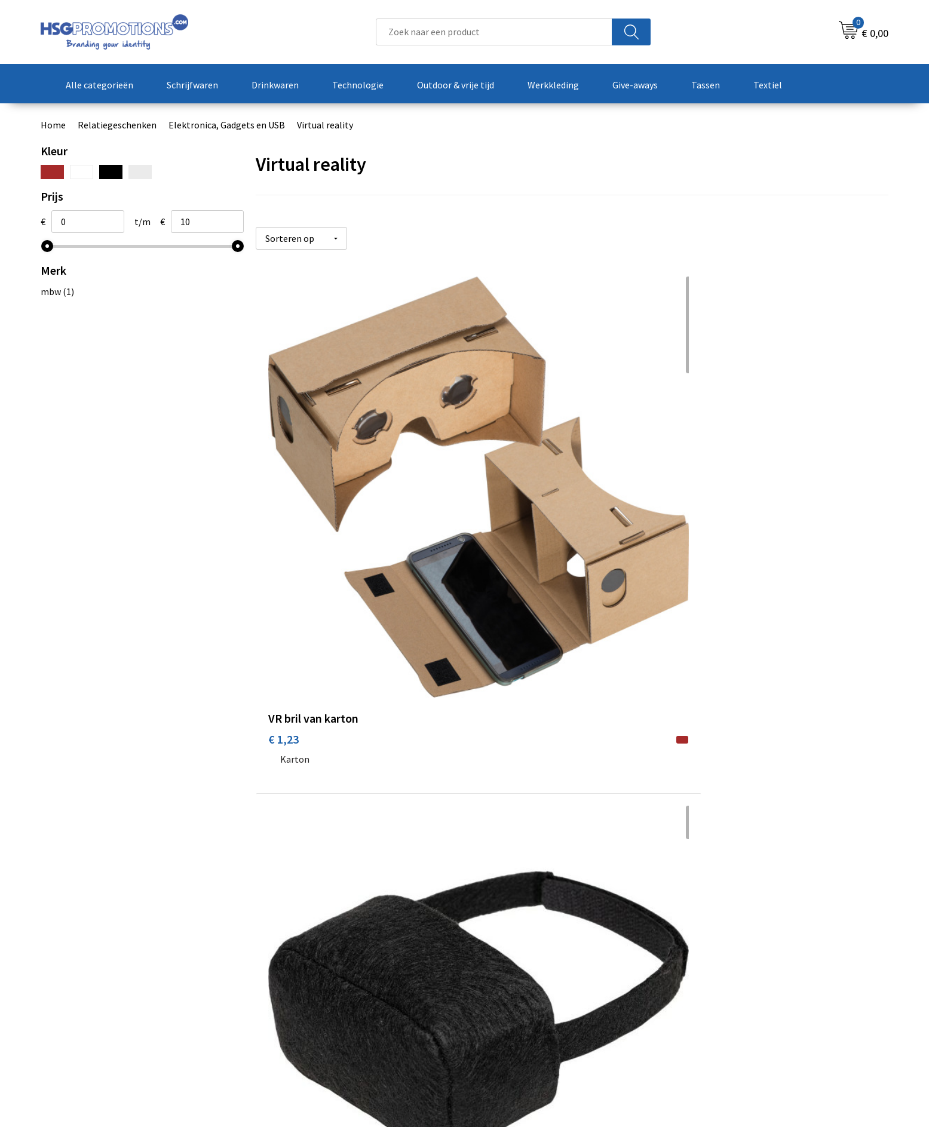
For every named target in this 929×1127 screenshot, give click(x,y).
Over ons (287, 927)
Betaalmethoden (514, 946)
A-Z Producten (298, 964)
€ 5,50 (705, 500)
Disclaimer (711, 982)
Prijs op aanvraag (311, 791)
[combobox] (494, 32)
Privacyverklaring (725, 964)
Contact (496, 927)
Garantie (497, 964)
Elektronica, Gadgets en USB (226, 125)
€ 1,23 (283, 500)
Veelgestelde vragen (310, 946)
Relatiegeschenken (117, 125)
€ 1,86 (494, 500)
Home (53, 125)
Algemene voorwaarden (737, 927)
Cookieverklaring (724, 946)
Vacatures (499, 982)
